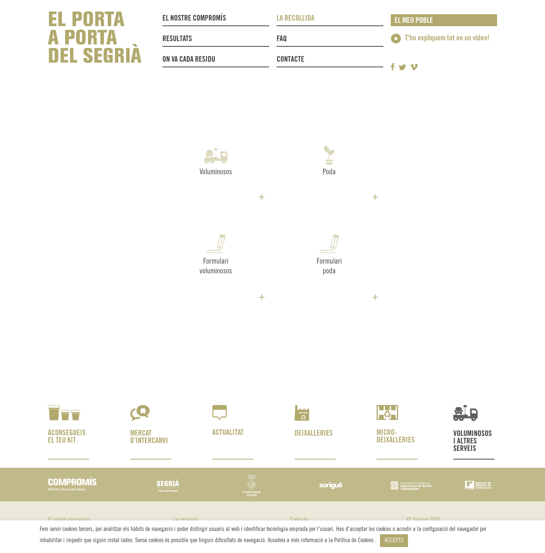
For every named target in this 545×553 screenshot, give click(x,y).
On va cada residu (188, 59)
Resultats (177, 39)
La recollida (297, 18)
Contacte (290, 59)
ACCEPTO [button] (394, 540)
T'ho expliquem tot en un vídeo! (447, 38)
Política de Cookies (354, 540)
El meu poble (414, 21)
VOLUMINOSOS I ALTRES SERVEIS (472, 441)
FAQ (282, 39)
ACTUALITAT (228, 433)
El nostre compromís (194, 18)
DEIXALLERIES (314, 433)
